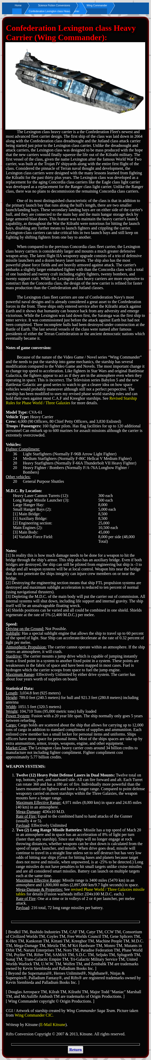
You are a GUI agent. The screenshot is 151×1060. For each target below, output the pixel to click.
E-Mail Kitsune (52, 1024)
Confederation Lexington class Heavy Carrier (54, 11)
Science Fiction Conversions (54, 5)
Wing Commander (97, 5)
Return (75, 1050)
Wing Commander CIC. (34, 1015)
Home (18, 5)
